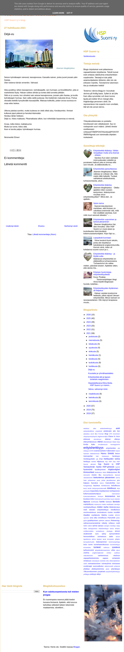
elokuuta (92, 351)
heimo (117, 453)
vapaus (105, 558)
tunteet (97, 547)
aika (94, 428)
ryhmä (94, 526)
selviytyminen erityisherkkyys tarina (101, 528)
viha (107, 561)
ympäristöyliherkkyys (113, 571)
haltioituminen (95, 453)
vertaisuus (87, 561)
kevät (89, 488)
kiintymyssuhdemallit (99, 488)
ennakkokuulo (103, 444)
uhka (113, 550)
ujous (118, 550)
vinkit (85, 563)
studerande (87, 534)
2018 (88, 413)
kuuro (112, 499)
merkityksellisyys (89, 507)
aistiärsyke (107, 431)
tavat (104, 539)
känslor (117, 499)
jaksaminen (110, 477)
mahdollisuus (88, 504)
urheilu (108, 553)
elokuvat (86, 439)
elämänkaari (107, 442)
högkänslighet (114, 469)
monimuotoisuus (89, 512)
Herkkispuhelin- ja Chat (93, 459)
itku (100, 475)
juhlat (103, 480)
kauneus (96, 486)
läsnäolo (116, 502)
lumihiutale (94, 502)
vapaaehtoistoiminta (91, 558)
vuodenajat (87, 566)
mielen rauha (102, 507)
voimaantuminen (94, 563)
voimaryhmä (106, 563)
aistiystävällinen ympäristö (92, 431)
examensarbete (100, 451)
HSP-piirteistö (108, 467)
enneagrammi (115, 444)
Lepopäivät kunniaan (102, 238)
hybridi (117, 467)
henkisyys (116, 456)
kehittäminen (105, 486)
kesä (85, 488)
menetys (117, 504)
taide (111, 536)
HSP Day (112, 461)
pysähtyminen (93, 520)
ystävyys (93, 574)
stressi (117, 531)
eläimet (108, 439)
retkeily (104, 523)
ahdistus (86, 428)
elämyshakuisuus (90, 442)
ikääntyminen (112, 472)
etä (119, 448)
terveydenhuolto (88, 542)
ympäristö (101, 571)
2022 (88, 329)
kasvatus (94, 483)
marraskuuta (94, 340)
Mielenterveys (114, 507)
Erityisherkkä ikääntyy (102, 185)
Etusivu (41, 226)
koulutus (86, 499)
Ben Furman (99, 434)
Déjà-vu (91, 370)
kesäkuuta (93, 359)
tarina (94, 539)
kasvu (102, 483)
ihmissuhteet (88, 472)
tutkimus (106, 547)
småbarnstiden (88, 531)
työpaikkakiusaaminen (102, 550)
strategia (109, 531)
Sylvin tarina (98, 203)
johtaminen (92, 480)
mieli (85, 510)
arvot (92, 434)
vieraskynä (95, 561)
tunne (90, 544)
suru (97, 534)
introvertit (86, 475)
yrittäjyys (86, 574)
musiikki (117, 512)
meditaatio (110, 504)
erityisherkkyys (93, 447)
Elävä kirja (116, 442)
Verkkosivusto (89, 56)
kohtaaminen (115, 491)
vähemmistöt (109, 566)
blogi (106, 434)
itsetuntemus (98, 477)
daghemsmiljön (103, 436)
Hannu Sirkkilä (107, 453)
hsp (106, 461)
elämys (117, 439)
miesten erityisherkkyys (99, 510)
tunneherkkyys (115, 544)
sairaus (100, 526)
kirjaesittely (94, 491)
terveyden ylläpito (113, 539)
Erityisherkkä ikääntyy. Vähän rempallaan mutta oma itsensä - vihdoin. (106, 153)
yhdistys (86, 569)
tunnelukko (87, 547)
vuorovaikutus (98, 566)
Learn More (58, 13)
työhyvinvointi (88, 550)
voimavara (116, 563)
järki (118, 480)
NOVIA (117, 515)
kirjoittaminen (104, 491)
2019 (88, 410)
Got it (69, 13)
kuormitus (106, 499)
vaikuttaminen (88, 555)
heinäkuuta (94, 355)
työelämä (116, 547)
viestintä (102, 561)
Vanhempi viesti (71, 226)
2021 (88, 333)
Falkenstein (110, 451)
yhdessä (117, 566)
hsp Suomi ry (105, 464)
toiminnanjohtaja (114, 542)
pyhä (85, 520)
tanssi (118, 536)
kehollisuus (115, 486)
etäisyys (86, 451)
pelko (118, 518)
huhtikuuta (93, 366)
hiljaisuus (100, 461)
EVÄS (91, 451)
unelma (86, 553)
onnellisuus (102, 518)
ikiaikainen (98, 472)
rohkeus (112, 523)
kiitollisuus (111, 488)
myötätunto (95, 515)
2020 (88, 406)
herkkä (93, 461)
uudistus (117, 553)
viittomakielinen (114, 561)
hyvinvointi (87, 469)
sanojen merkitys (110, 526)
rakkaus (107, 520)
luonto (102, 502)
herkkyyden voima (112, 459)
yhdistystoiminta (98, 569)
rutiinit (90, 526)
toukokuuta (94, 363)
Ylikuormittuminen (90, 571)
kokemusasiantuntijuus (92, 494)
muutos (86, 515)
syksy (104, 534)
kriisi (92, 499)
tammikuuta (94, 401)
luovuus (109, 502)
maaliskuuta (94, 394)
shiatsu (117, 528)
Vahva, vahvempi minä (97, 389)
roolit (118, 523)
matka (104, 504)
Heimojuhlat (88, 456)
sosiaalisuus (100, 531)
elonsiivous (97, 439)
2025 (88, 318)
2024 (88, 322)
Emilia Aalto (89, 444)
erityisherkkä (111, 448)
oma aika (93, 518)
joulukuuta (93, 337)
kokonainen (116, 494)
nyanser (86, 518)
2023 (88, 326)
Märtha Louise (107, 515)
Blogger (76, 647)
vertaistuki (116, 558)
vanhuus (116, 555)
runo (85, 526)
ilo (119, 472)
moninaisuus (102, 512)
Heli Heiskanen (102, 456)
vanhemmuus (103, 555)
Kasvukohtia (110, 483)
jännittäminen (111, 480)
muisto (110, 512)
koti (118, 496)
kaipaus (86, 483)
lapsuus (86, 502)
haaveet (86, 453)
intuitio (94, 475)
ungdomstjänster (97, 553)
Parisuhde (111, 518)
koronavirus (110, 496)
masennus (97, 504)
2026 (88, 315)
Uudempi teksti (12, 226)
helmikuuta (93, 397)
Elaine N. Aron (114, 436)
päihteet (101, 520)
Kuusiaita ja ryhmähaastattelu (100, 373)
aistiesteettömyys (106, 428)
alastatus (86, 434)
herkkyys (86, 461)
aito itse (116, 431)
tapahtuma (87, 539)
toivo (85, 544)
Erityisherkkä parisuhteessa (105, 169)
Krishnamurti (98, 499)
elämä (100, 442)
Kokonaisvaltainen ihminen (93, 496)
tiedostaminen (101, 542)
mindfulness (115, 510)
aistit (118, 428)
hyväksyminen (100, 469)
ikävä (104, 472)
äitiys (99, 574)
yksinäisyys (115, 569)
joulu (98, 480)
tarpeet (99, 539)
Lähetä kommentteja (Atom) (44, 234)
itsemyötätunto (108, 475)
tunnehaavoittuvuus (101, 544)
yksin (107, 569)
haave (118, 451)
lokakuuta (93, 344)
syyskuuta (93, 348)
